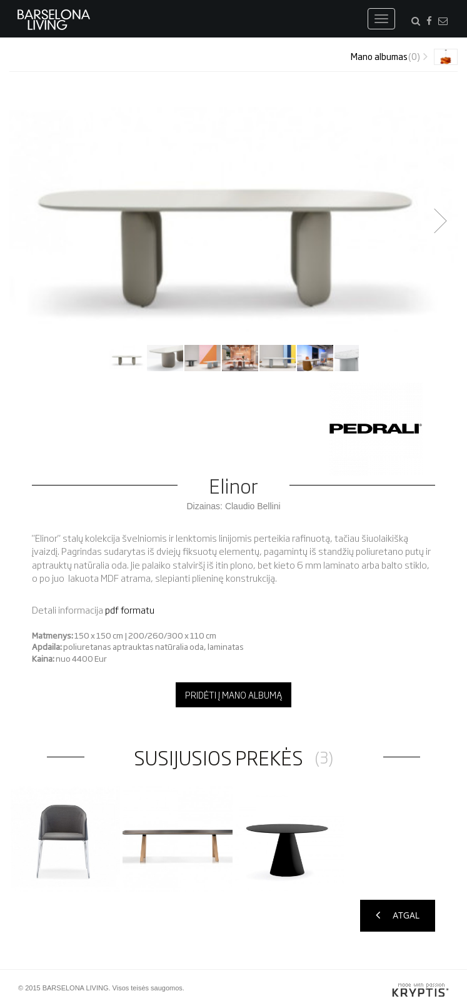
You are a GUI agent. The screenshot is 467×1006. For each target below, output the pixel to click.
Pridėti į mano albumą (233, 694)
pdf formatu (129, 609)
